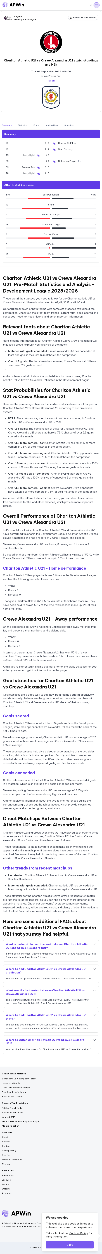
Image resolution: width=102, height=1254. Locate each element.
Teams (5, 1184)
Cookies (6, 1155)
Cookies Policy (78, 1233)
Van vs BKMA (8, 1117)
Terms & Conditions (12, 1159)
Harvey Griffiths (67, 143)
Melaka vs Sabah (10, 1126)
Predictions (8, 1175)
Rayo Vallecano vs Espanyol (16, 1087)
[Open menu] (96, 5)
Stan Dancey (65, 149)
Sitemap (6, 1164)
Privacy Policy (9, 1150)
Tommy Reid (28, 167)
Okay (70, 1244)
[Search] (91, 5)
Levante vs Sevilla (11, 1083)
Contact (6, 1146)
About (5, 1137)
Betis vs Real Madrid (12, 1096)
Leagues (6, 1180)
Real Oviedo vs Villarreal (14, 1092)
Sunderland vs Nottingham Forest (19, 1078)
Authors (6, 1141)
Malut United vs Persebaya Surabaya (20, 1121)
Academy (6, 1193)
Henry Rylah (28, 155)
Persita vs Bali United (12, 1112)
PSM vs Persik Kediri (12, 1108)
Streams (6, 1189)
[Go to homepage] (13, 5)
